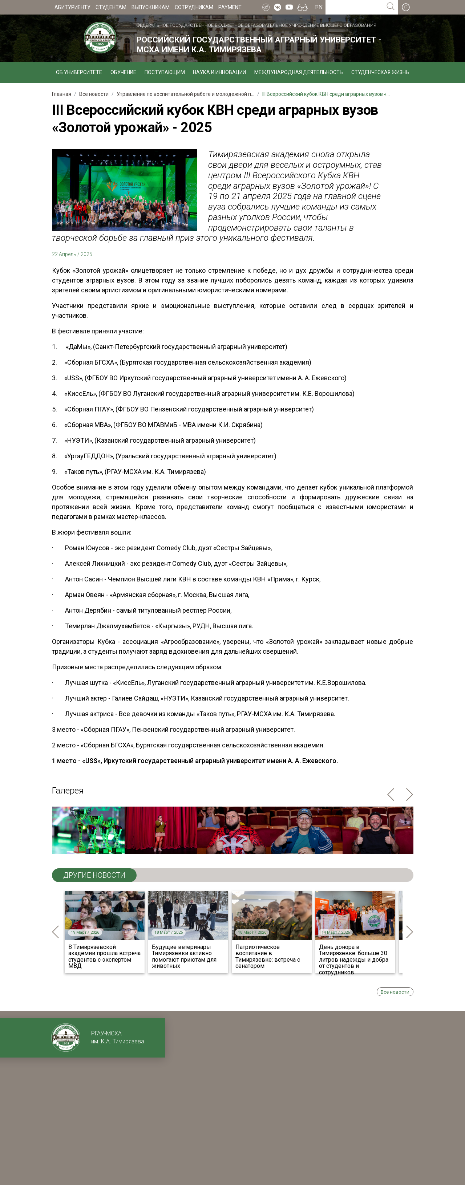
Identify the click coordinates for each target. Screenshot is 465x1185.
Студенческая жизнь (380, 72)
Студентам (111, 7)
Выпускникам (151, 7)
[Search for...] (354, 7)
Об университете (79, 72)
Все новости (395, 992)
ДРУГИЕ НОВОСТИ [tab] (94, 875)
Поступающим (165, 72)
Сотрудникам (194, 7)
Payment (230, 7)
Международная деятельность (298, 72)
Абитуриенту (72, 7)
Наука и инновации (219, 72)
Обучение (123, 72)
